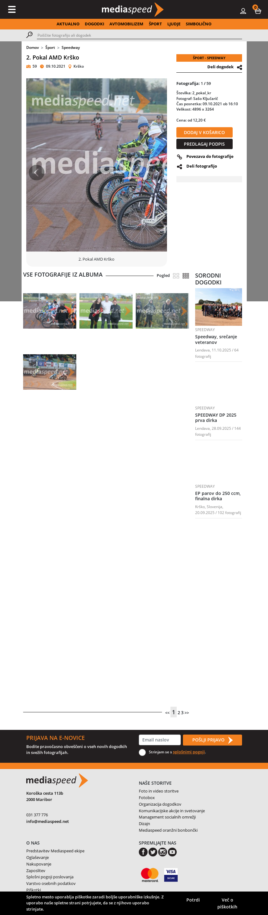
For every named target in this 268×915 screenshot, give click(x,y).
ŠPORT (155, 24)
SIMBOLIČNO (198, 24)
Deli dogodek (220, 67)
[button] (258, 10)
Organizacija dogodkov (160, 804)
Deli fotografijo (201, 166)
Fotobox (147, 797)
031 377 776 (37, 815)
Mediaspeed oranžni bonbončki (168, 830)
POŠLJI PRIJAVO (212, 740)
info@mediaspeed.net (47, 821)
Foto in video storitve (159, 791)
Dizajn (144, 823)
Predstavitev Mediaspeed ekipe (55, 851)
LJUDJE (173, 24)
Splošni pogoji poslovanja (49, 877)
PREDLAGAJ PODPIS (204, 144)
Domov (32, 47)
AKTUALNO (68, 24)
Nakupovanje (38, 864)
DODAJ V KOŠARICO (204, 132)
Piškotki (33, 890)
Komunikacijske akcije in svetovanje (172, 811)
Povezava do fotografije (210, 156)
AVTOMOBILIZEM (126, 24)
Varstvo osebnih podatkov (51, 883)
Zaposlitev (35, 870)
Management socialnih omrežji (167, 817)
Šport (50, 47)
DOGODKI (94, 24)
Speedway (71, 47)
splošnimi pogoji (189, 752)
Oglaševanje (37, 857)
